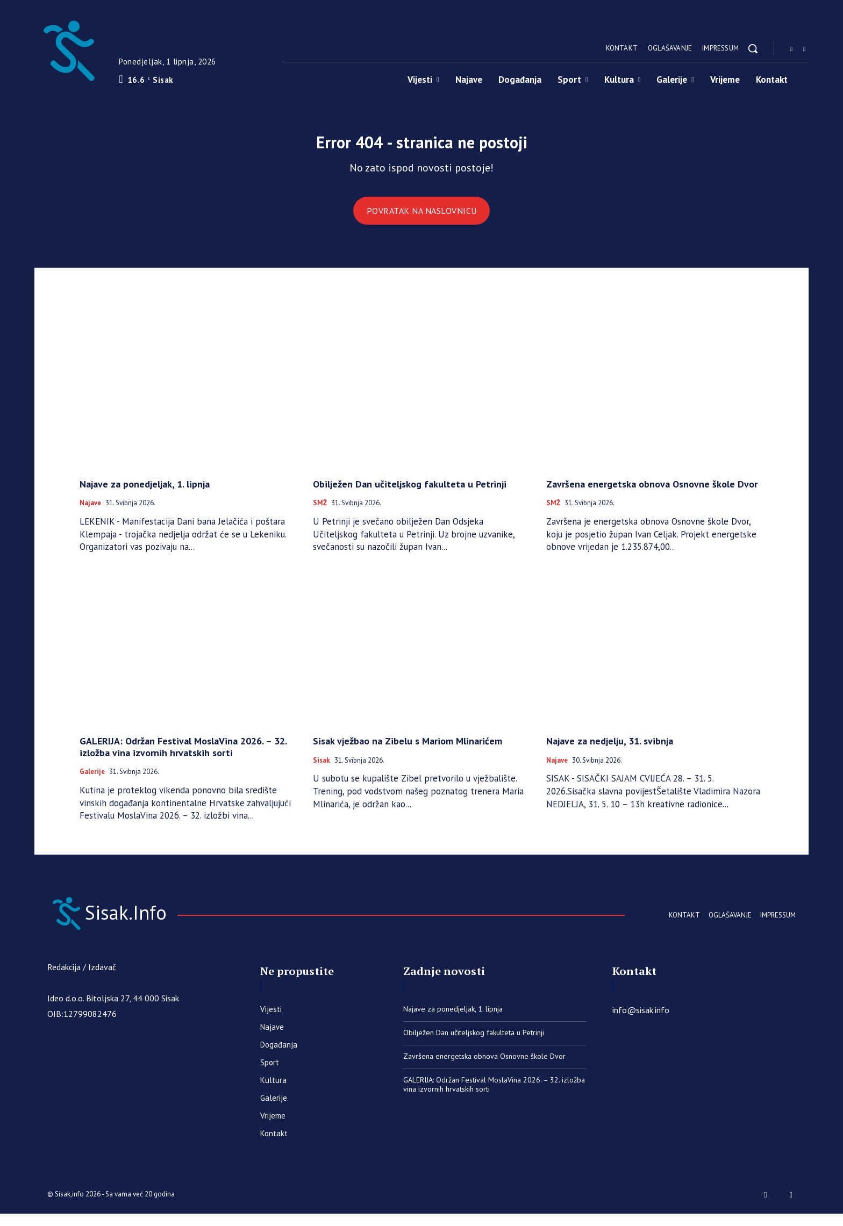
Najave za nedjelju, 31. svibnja (609, 749)
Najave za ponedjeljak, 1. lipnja (145, 492)
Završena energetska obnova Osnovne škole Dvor (652, 492)
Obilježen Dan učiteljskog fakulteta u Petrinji (409, 492)
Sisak (321, 769)
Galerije (92, 781)
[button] (753, 48)
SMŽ (320, 512)
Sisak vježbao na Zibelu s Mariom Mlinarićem (407, 749)
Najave (90, 512)
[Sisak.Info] (68, 48)
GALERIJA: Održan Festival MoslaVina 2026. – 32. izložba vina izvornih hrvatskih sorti (183, 755)
